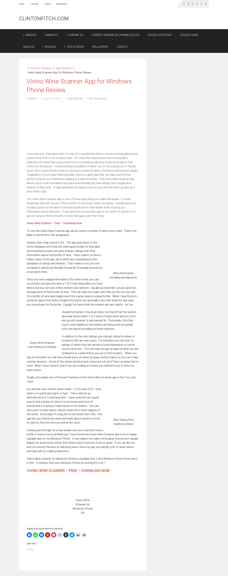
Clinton (32, 98)
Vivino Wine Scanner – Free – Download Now (54, 223)
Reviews (49, 46)
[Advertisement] (149, 18)
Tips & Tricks (74, 46)
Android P (51, 35)
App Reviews (63, 68)
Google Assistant (160, 35)
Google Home (189, 35)
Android (30, 35)
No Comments (98, 98)
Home (21, 4)
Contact (34, 4)
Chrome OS (74, 35)
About (47, 4)
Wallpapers (61, 4)
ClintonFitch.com (44, 18)
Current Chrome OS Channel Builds (115, 35)
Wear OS (28, 46)
